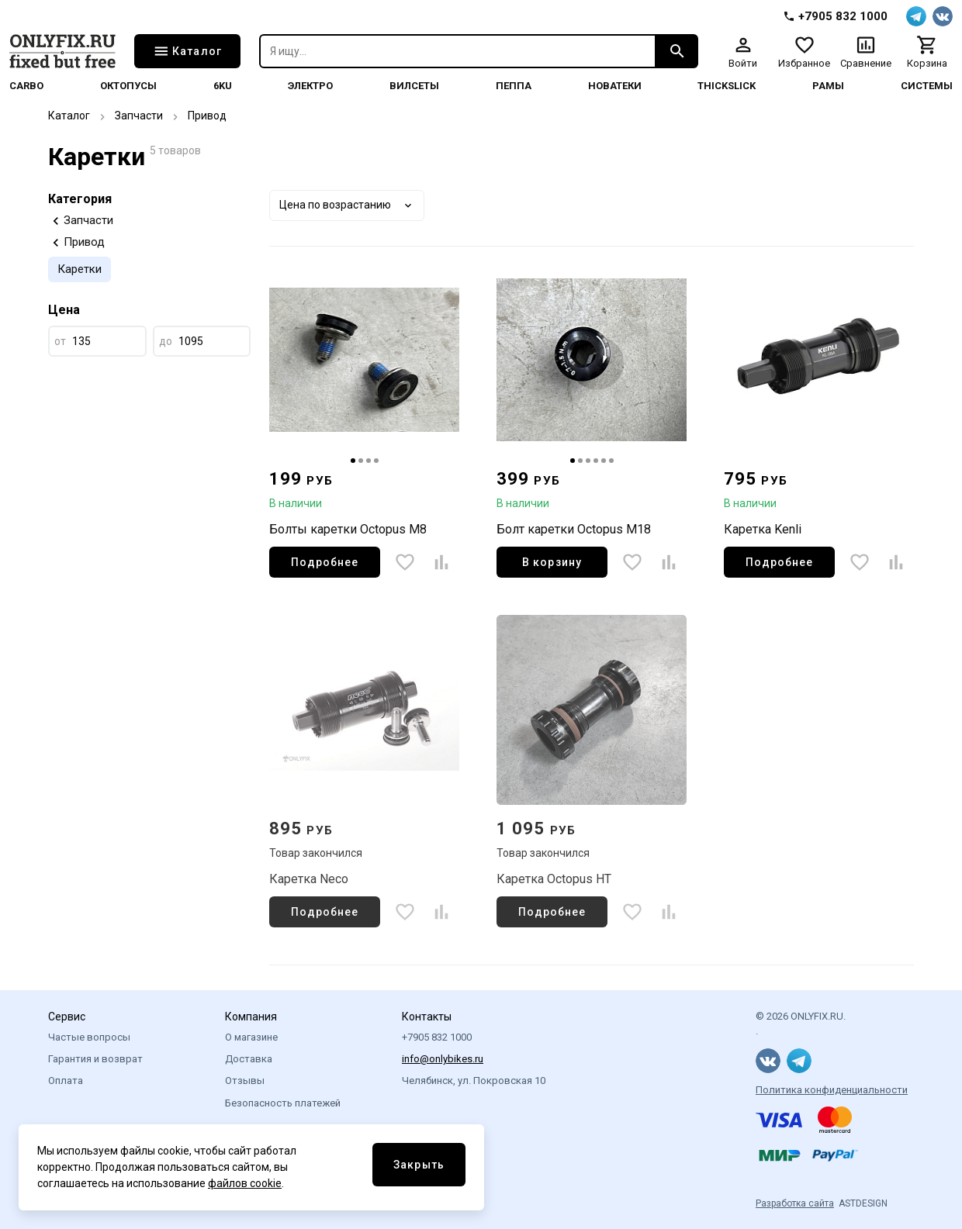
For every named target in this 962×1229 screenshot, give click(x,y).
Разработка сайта (795, 1203)
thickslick (726, 86)
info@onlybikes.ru (442, 1059)
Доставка (248, 1059)
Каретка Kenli (762, 529)
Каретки (79, 269)
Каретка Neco (308, 879)
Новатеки (615, 86)
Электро (310, 86)
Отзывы (245, 1080)
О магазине (251, 1037)
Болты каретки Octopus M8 (348, 529)
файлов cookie (245, 1183)
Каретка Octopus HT (554, 879)
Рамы (828, 86)
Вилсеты (414, 86)
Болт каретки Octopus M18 (574, 529)
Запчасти (139, 115)
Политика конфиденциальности (832, 1090)
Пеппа (513, 86)
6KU (222, 86)
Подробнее (324, 562)
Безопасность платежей (283, 1103)
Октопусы (128, 86)
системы (927, 86)
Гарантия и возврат (95, 1059)
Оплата (65, 1080)
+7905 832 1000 (437, 1037)
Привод (207, 115)
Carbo (26, 86)
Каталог (69, 115)
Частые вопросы (89, 1037)
